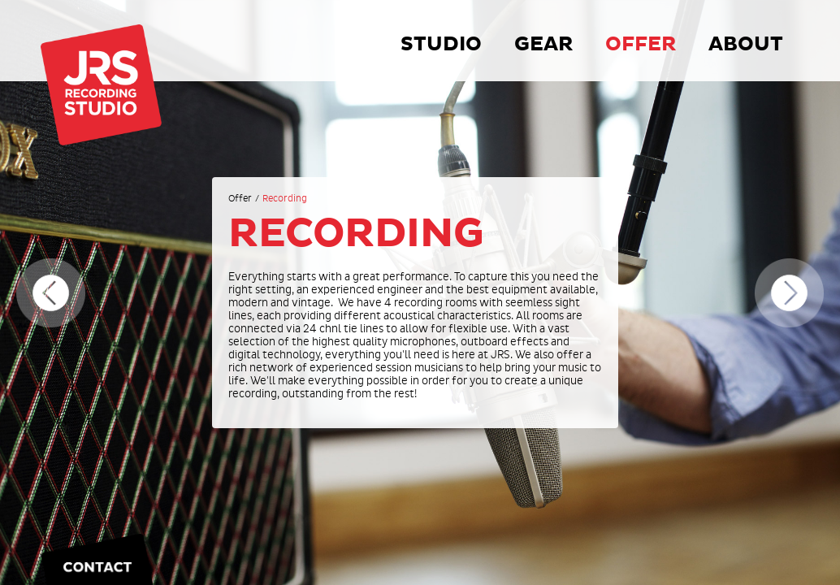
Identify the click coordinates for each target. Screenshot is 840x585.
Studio (441, 44)
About (745, 44)
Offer (640, 44)
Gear (543, 44)
